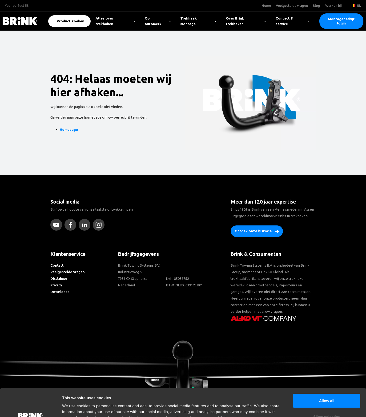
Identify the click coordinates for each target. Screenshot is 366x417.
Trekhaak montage (198, 21)
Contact (57, 265)
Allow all (326, 374)
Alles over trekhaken (115, 21)
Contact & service (293, 21)
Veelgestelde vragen (67, 272)
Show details (256, 407)
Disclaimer (58, 279)
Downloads (59, 292)
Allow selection (327, 390)
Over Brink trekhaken (246, 21)
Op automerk (158, 21)
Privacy (56, 285)
